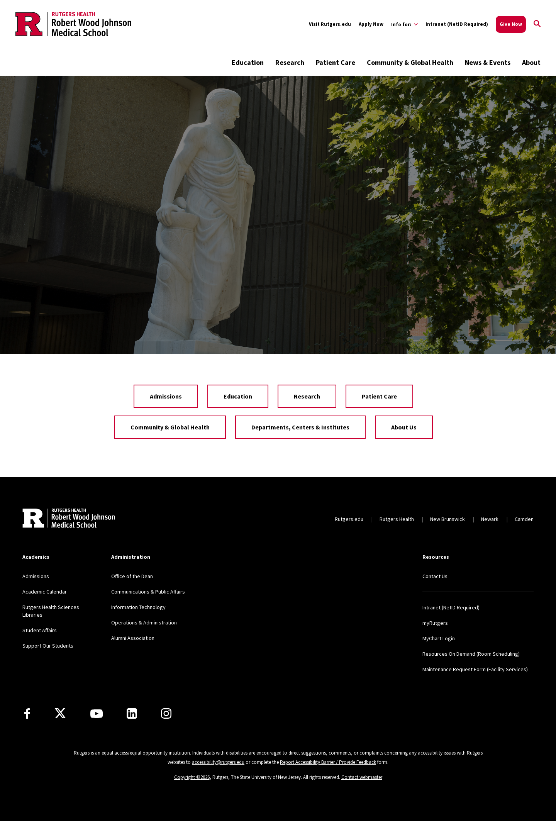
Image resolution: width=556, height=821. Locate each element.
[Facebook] (27, 713)
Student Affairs (39, 630)
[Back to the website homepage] (73, 24)
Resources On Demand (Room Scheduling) (471, 653)
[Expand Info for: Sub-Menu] (404, 24)
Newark (489, 519)
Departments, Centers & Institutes (300, 427)
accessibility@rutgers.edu (218, 762)
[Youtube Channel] (96, 713)
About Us (404, 427)
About (531, 62)
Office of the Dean (132, 576)
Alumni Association (132, 637)
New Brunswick (447, 519)
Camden (524, 519)
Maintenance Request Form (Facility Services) (475, 669)
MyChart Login (438, 638)
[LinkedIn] (132, 713)
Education (248, 62)
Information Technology (138, 607)
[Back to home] (68, 519)
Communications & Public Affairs (148, 591)
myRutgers (435, 622)
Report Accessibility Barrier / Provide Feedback (328, 762)
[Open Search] (537, 24)
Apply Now (371, 24)
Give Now (511, 24)
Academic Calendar (44, 591)
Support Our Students (47, 645)
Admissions (166, 396)
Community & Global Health (410, 62)
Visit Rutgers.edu (330, 24)
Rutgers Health (397, 519)
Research (289, 62)
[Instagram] (166, 713)
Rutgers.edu (349, 519)
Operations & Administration (144, 622)
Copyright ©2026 (192, 777)
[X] (60, 713)
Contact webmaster (361, 777)
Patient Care (335, 62)
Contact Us (435, 576)
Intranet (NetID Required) (456, 24)
